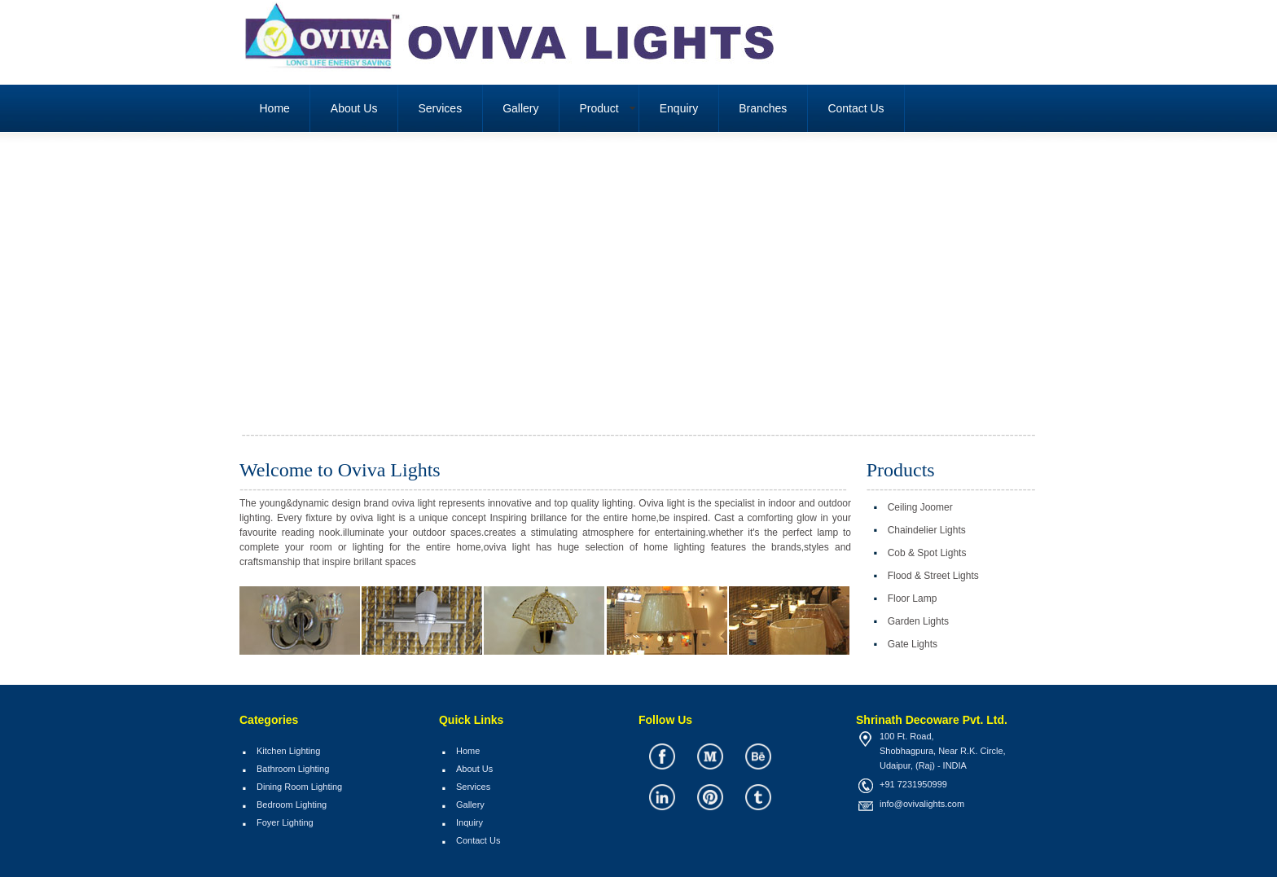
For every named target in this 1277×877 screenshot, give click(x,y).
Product (599, 108)
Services (440, 108)
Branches (763, 108)
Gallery (520, 108)
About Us (354, 108)
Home (275, 108)
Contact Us (855, 108)
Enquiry (679, 108)
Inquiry (469, 822)
